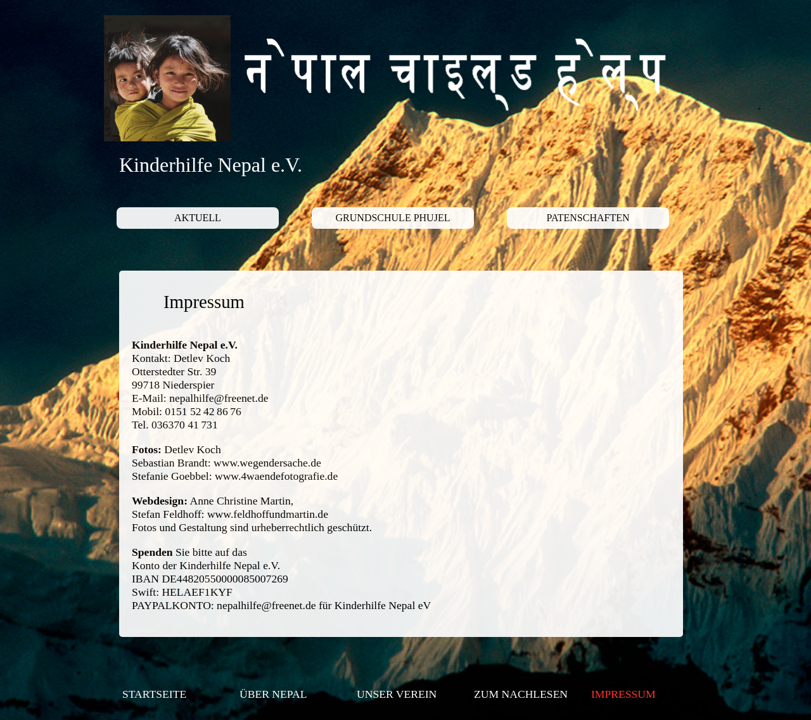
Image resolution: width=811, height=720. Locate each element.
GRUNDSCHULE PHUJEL (393, 217)
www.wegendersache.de (267, 462)
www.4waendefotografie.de (276, 476)
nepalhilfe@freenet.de (218, 398)
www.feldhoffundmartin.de (267, 514)
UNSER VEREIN (397, 694)
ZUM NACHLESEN (521, 694)
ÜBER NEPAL (273, 694)
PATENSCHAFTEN (588, 217)
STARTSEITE (154, 694)
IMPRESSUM (623, 694)
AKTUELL (197, 217)
